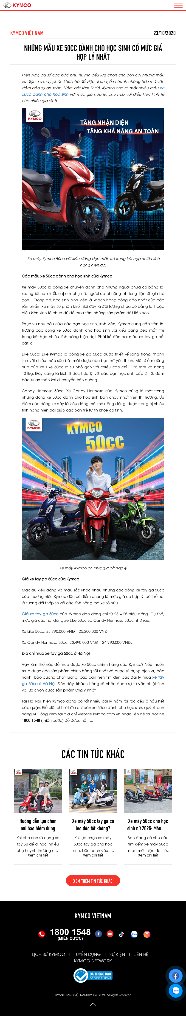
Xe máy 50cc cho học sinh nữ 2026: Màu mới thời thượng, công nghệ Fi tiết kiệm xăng (148, 824)
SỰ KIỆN (117, 954)
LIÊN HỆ (141, 954)
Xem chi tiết (38, 854)
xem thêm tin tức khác (93, 880)
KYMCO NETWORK (93, 960)
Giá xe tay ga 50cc (40, 613)
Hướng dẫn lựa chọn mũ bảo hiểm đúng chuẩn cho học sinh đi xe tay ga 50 (38, 824)
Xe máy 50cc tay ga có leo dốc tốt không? (93, 824)
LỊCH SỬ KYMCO (48, 954)
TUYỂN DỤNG (87, 954)
